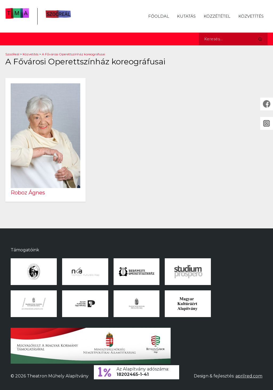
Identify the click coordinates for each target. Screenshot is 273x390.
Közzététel (217, 16)
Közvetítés (251, 16)
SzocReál (12, 54)
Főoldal (158, 16)
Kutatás (186, 16)
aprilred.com (248, 376)
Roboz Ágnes (28, 192)
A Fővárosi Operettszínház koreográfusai (73, 54)
